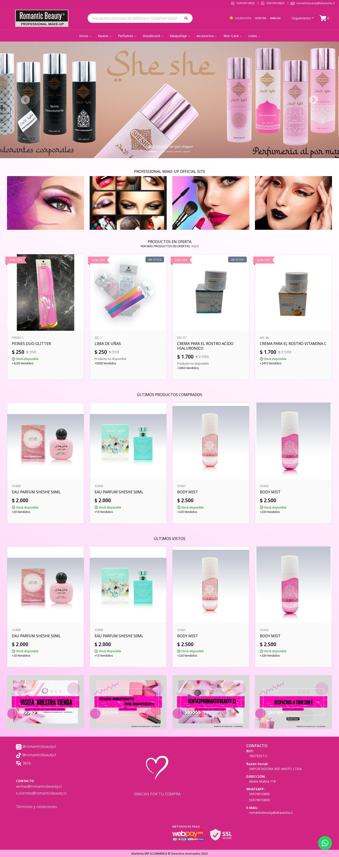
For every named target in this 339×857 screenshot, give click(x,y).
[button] (188, 18)
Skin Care (233, 36)
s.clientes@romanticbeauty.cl (41, 793)
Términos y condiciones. (37, 806)
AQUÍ (195, 246)
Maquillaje (180, 36)
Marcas (275, 18)
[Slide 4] (177, 151)
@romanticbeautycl (36, 746)
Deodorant (153, 36)
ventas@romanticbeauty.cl (39, 786)
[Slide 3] (169, 151)
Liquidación (240, 18)
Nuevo (105, 36)
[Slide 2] (161, 151)
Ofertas (260, 18)
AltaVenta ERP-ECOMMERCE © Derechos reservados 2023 (169, 854)
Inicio (85, 36)
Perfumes (127, 36)
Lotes (254, 36)
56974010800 (245, 3)
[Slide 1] (152, 151)
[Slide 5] (186, 151)
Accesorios (207, 36)
